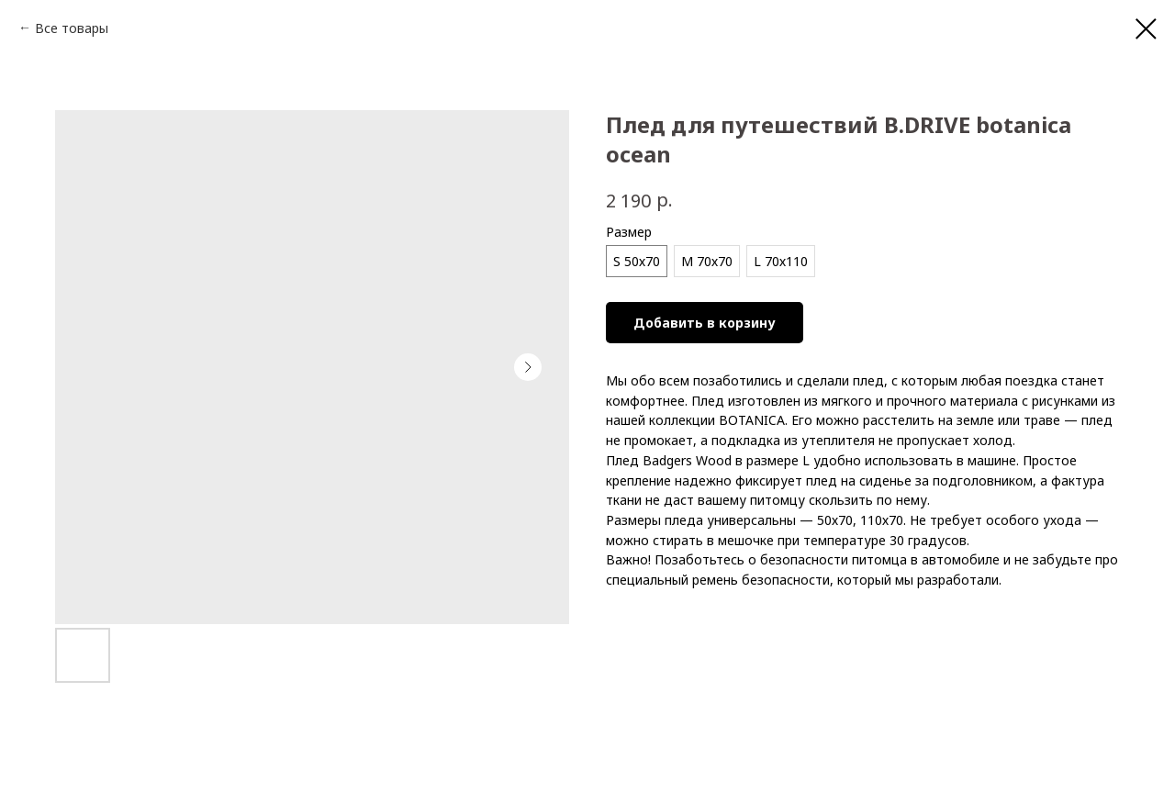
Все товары (71, 28)
